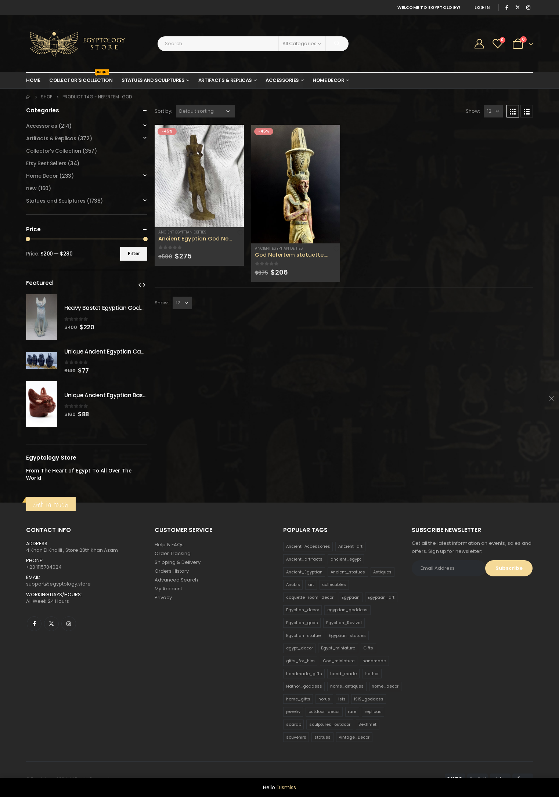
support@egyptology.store (58, 583)
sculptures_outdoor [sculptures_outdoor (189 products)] (329, 724)
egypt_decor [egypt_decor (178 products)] (299, 648)
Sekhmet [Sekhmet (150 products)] (367, 724)
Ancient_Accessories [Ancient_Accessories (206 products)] (308, 546)
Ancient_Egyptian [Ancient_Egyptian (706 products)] (304, 572)
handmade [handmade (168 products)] (374, 661)
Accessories (282, 80)
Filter (134, 253)
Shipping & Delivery (178, 562)
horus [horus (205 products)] (324, 699)
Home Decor (328, 80)
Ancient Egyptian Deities (182, 232)
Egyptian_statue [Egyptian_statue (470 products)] (303, 635)
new (31, 188)
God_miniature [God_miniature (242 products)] (338, 661)
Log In (482, 7)
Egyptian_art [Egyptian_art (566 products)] (381, 597)
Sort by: (163, 111)
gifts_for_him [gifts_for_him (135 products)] (300, 661)
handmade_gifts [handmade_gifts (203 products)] (304, 674)
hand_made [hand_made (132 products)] (343, 674)
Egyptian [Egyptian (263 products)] (351, 597)
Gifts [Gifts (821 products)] (368, 648)
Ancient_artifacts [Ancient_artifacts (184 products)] (304, 559)
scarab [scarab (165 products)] (293, 724)
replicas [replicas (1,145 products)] (373, 711)
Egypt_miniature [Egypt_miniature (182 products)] (338, 648)
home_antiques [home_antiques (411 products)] (347, 686)
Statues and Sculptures (153, 80)
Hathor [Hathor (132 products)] (372, 674)
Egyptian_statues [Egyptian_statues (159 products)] (347, 635)
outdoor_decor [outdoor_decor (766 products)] (324, 711)
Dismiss (286, 787)
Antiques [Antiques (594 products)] (382, 572)
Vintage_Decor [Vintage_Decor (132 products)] (354, 737)
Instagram (68, 623)
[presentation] (139, 284)
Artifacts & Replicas (225, 80)
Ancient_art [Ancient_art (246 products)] (350, 546)
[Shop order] (205, 111)
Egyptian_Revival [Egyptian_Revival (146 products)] (344, 623)
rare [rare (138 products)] (352, 711)
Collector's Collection (53, 151)
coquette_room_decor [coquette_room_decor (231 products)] (309, 597)
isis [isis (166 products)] (342, 699)
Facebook (34, 623)
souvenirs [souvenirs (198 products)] (296, 737)
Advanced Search (176, 579)
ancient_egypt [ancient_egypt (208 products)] (346, 559)
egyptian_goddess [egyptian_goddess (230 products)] (347, 610)
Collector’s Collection (80, 78)
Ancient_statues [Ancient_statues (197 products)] (348, 572)
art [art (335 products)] (311, 584)
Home (33, 80)
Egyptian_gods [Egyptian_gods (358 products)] (302, 623)
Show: (473, 111)
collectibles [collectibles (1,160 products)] (334, 584)
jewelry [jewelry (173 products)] (293, 711)
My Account (168, 588)
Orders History (172, 571)
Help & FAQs (169, 544)
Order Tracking (173, 553)
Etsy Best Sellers (46, 163)
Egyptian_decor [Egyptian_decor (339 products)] (302, 610)
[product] (199, 176)
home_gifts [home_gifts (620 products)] (298, 699)
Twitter (51, 623)
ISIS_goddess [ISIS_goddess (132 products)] (368, 699)
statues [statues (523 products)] (322, 737)
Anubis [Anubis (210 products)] (293, 584)
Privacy (163, 597)
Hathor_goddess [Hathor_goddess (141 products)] (304, 686)
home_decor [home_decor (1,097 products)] (385, 686)
